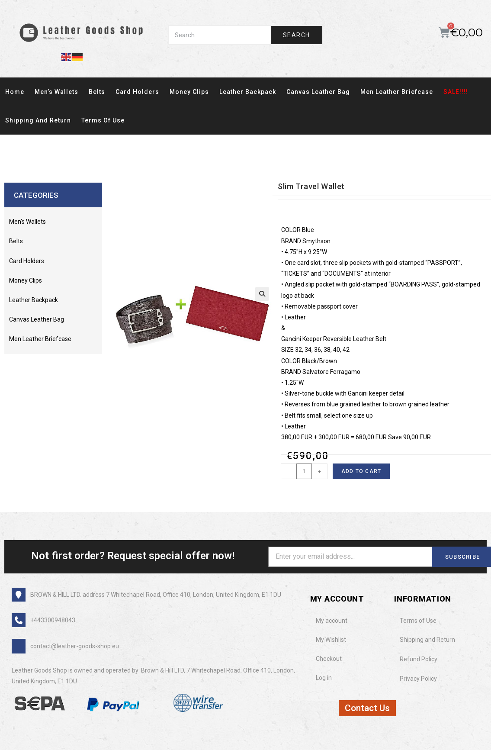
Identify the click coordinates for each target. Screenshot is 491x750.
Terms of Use (103, 120)
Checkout (329, 658)
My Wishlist (331, 639)
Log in (324, 677)
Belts (97, 91)
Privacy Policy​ (418, 678)
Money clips (189, 91)
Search (296, 35)
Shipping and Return (38, 120)
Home (14, 91)
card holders (137, 91)
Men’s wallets (56, 91)
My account (331, 620)
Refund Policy (418, 659)
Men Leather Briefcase (396, 91)
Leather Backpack (247, 91)
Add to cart (361, 471)
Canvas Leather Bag (318, 91)
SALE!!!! (455, 91)
